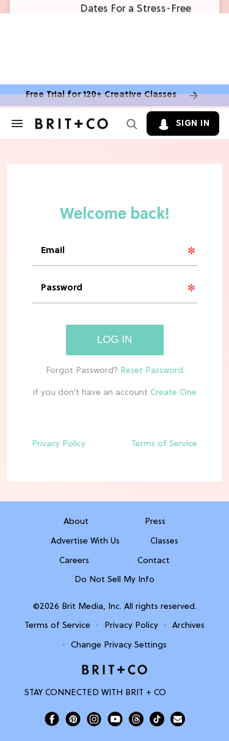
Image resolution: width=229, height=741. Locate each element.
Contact (153, 561)
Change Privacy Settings (119, 645)
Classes (164, 541)
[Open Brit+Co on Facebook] (52, 719)
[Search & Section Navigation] (17, 123)
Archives (188, 625)
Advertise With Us (85, 541)
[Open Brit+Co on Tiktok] (157, 719)
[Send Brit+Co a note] (177, 719)
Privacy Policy (58, 444)
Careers (74, 561)
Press (155, 521)
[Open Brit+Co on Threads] (136, 719)
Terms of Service (164, 444)
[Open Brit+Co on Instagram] (94, 719)
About (76, 521)
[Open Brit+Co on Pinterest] (73, 718)
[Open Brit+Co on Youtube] (115, 718)
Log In (115, 339)
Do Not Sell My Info (114, 579)
